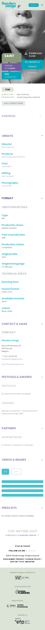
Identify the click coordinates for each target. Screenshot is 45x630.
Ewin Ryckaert (8, 176)
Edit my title (17, 562)
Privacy (20, 559)
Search (33, 5)
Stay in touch (22, 546)
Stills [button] (16, 472)
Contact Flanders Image (21, 535)
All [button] (5, 472)
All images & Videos (32, 64)
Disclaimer (9, 559)
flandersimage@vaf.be (12, 359)
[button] (42, 5)
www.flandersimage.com (13, 364)
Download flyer (33, 54)
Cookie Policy (33, 559)
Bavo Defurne (23, 95)
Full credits (13, 103)
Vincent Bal (7, 186)
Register (30, 562)
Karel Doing (22, 97)
